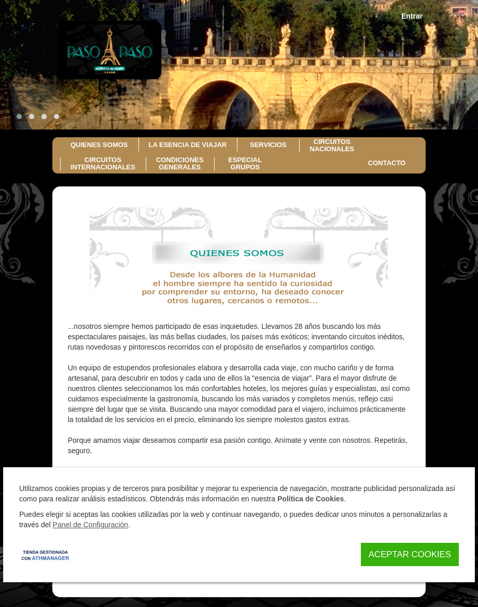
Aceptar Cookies (410, 554)
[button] (19, 116)
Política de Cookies (310, 499)
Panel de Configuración (91, 525)
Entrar (412, 16)
